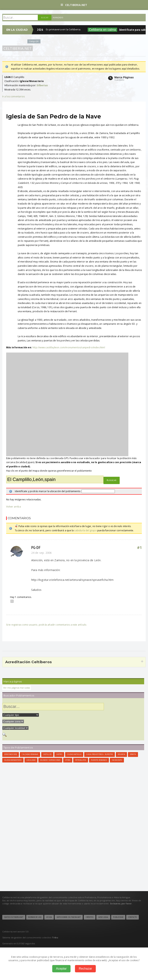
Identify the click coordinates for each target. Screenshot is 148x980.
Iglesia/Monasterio (13, 760)
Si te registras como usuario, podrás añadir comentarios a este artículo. (46, 624)
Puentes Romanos (99, 760)
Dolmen (121, 754)
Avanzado (58, 17)
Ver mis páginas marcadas (16, 687)
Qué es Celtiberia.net (14, 917)
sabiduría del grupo (85, 530)
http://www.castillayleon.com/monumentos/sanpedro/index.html (69, 347)
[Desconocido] (10, 754)
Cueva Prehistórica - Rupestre (99, 754)
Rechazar (85, 968)
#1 (139, 547)
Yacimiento (117, 760)
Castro (59, 754)
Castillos (47, 754)
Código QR (34, 41)
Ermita (133, 754)
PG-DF (36, 547)
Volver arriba (13, 506)
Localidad (30, 760)
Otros (67, 760)
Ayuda (49, 917)
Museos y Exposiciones (50, 760)
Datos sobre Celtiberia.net (69, 917)
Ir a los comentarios (13, 96)
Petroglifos (80, 760)
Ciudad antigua (74, 754)
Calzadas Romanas (30, 754)
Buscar (111, 480)
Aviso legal (103, 917)
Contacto (132, 917)
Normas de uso (34, 917)
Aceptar (61, 968)
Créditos (89, 917)
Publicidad (118, 917)
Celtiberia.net (74, 5)
